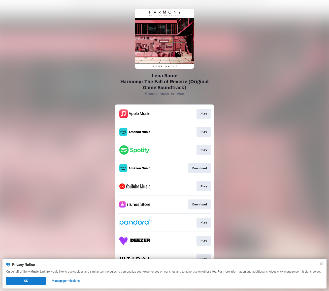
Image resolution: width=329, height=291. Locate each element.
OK (26, 281)
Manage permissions (66, 281)
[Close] (321, 264)
